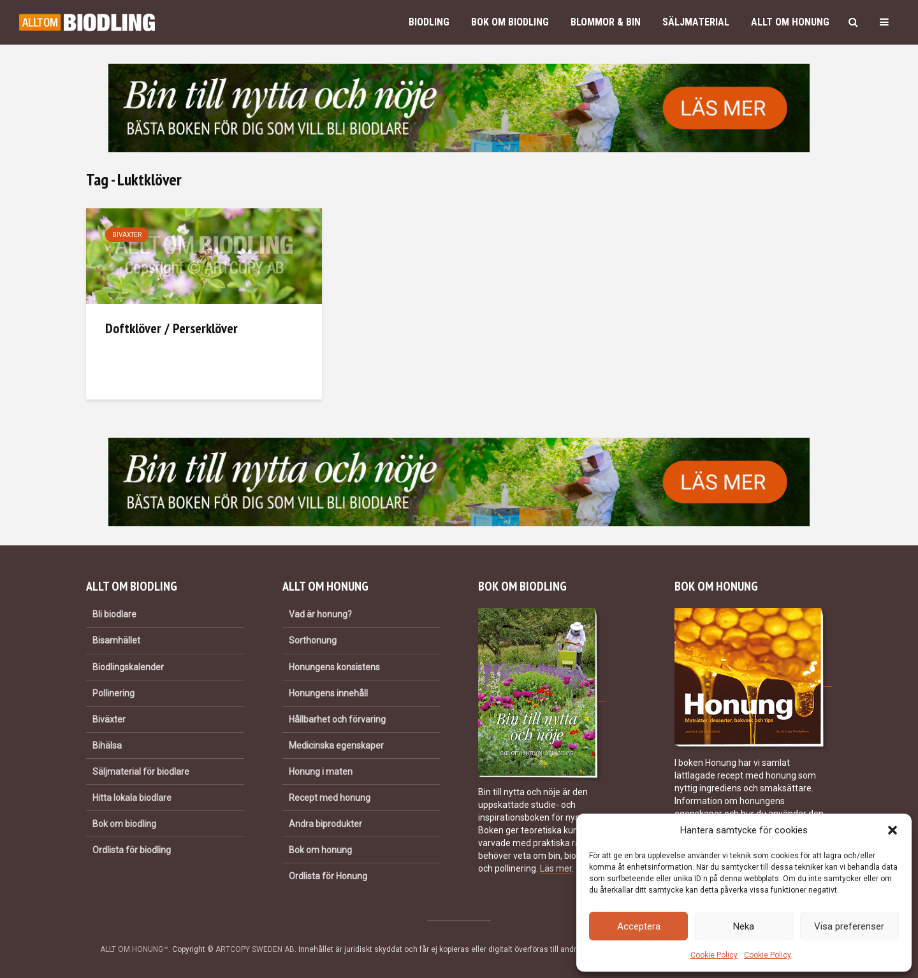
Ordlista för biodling (131, 850)
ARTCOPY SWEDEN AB (255, 949)
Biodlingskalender (128, 667)
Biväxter (127, 234)
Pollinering (113, 693)
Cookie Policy (714, 955)
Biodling (429, 22)
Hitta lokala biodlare (131, 798)
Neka (743, 926)
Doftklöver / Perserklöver (171, 328)
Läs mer (556, 868)
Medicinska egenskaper (336, 745)
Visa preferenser (849, 926)
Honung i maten (321, 771)
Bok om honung (320, 850)
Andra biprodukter (325, 824)
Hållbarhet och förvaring (337, 719)
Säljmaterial (695, 22)
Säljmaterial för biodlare (140, 771)
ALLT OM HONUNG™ (134, 949)
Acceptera (638, 926)
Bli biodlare (114, 614)
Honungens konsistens (334, 667)
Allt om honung (790, 22)
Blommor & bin (606, 22)
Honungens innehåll (328, 693)
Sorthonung (313, 640)
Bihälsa (107, 745)
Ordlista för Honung (328, 876)
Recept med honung (329, 798)
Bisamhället (116, 640)
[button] (892, 830)
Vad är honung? (320, 614)
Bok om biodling (510, 22)
